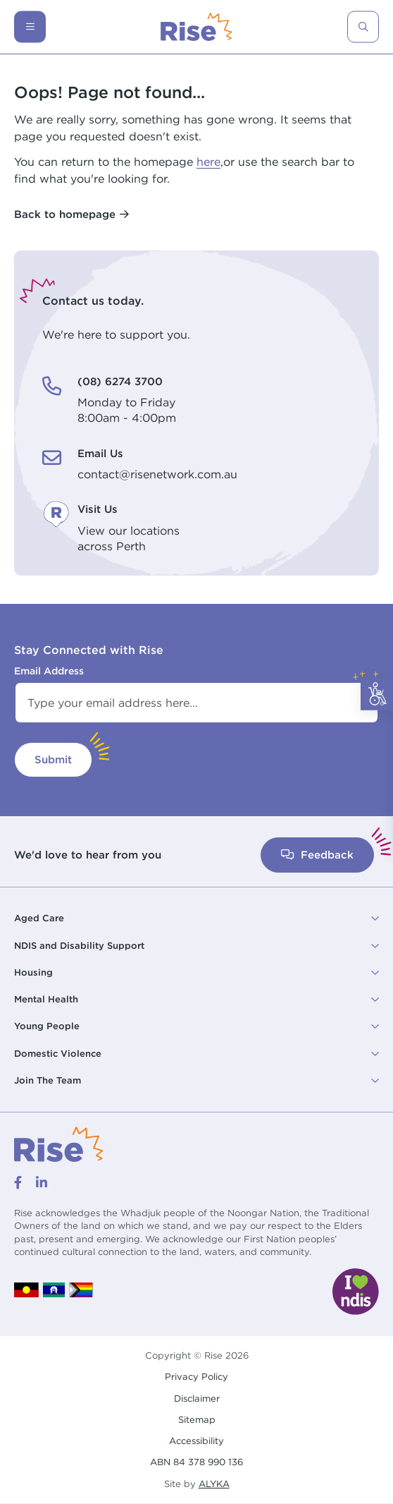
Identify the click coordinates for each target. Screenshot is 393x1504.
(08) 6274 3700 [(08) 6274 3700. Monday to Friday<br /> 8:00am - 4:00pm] (120, 381)
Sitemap (197, 1419)
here (208, 161)
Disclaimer (197, 1398)
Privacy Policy (196, 1376)
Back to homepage (65, 214)
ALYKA (214, 1484)
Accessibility (196, 1440)
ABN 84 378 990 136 (196, 1461)
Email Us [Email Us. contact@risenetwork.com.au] (100, 453)
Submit (53, 759)
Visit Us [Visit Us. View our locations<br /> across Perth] (97, 509)
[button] (196, 918)
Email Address (49, 671)
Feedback (317, 854)
